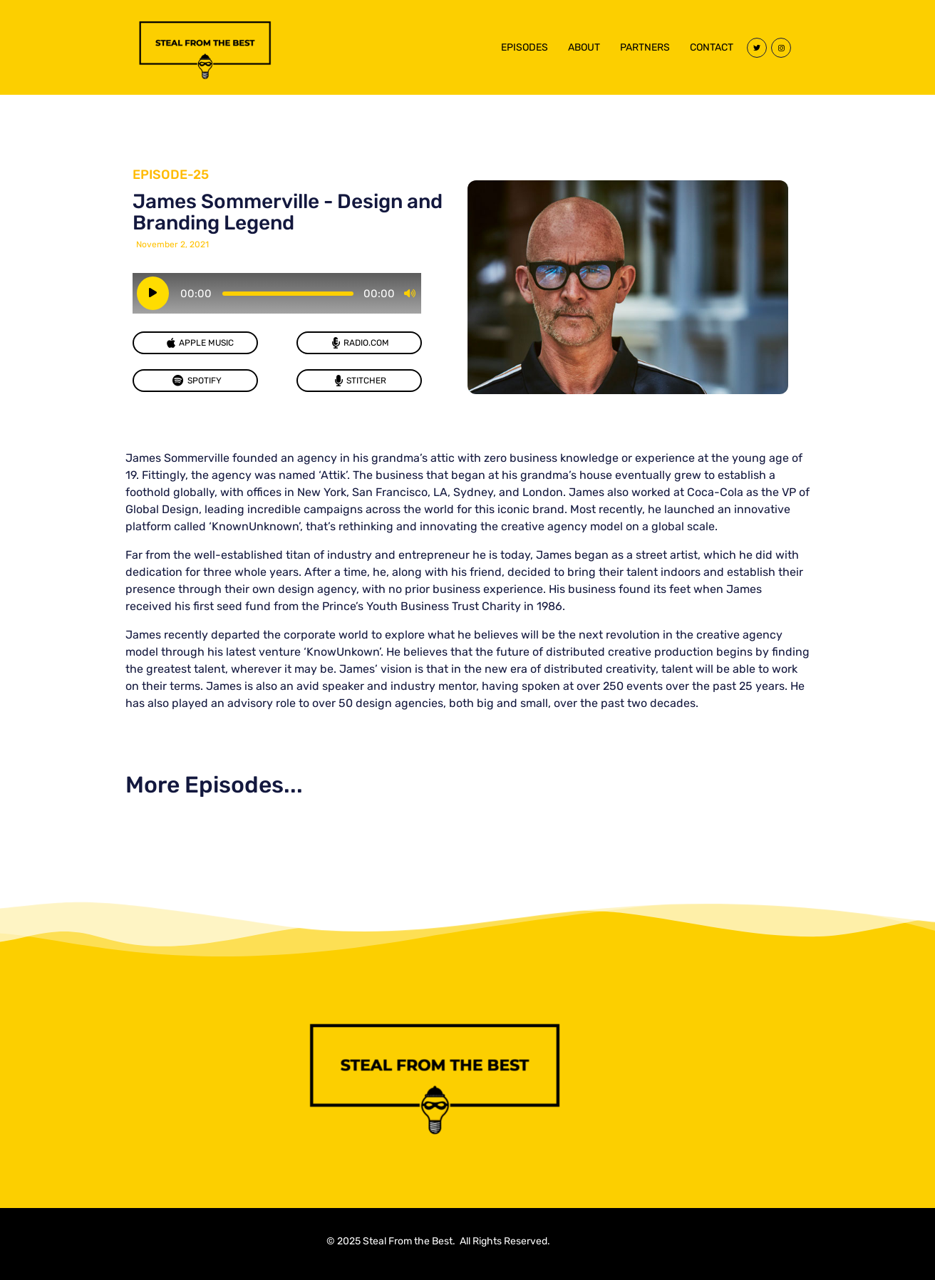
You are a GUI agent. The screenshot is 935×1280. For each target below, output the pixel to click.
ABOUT (584, 47)
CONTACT (711, 47)
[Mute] (410, 293)
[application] (277, 293)
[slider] (287, 293)
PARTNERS (645, 47)
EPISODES (524, 47)
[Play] (153, 293)
